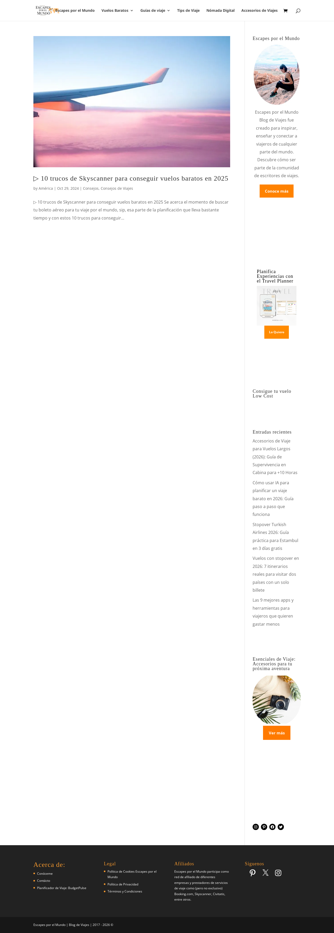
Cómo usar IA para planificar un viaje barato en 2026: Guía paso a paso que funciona (273, 498)
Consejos (91, 188)
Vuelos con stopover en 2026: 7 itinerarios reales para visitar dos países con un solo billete (276, 574)
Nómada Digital (220, 11)
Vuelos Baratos (115, 11)
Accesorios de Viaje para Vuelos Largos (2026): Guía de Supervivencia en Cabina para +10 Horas (275, 457)
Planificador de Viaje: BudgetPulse (61, 888)
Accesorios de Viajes (259, 11)
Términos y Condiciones (125, 891)
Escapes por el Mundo (75, 11)
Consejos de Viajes (117, 188)
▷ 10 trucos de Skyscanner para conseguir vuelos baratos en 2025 (130, 178)
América (46, 188)
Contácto (43, 880)
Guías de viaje (152, 11)
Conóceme (45, 873)
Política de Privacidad (123, 884)
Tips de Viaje (188, 11)
